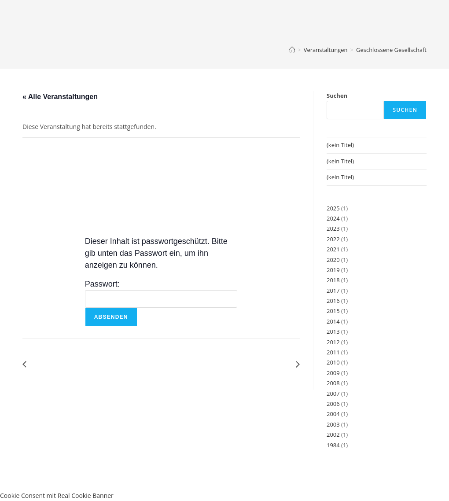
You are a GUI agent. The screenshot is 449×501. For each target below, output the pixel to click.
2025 (333, 208)
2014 (333, 321)
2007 (333, 394)
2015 (333, 311)
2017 (333, 291)
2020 (333, 260)
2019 (333, 270)
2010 (333, 362)
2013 (333, 331)
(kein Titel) (340, 145)
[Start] (292, 50)
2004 (333, 414)
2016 (333, 301)
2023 (333, 228)
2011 (333, 352)
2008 (333, 383)
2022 (333, 239)
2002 (333, 434)
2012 (333, 342)
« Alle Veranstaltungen (60, 96)
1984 (333, 445)
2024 (333, 218)
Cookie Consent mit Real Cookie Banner (57, 495)
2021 (333, 249)
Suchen (337, 95)
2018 (333, 280)
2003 (333, 424)
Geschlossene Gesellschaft (391, 50)
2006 (333, 404)
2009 (333, 373)
